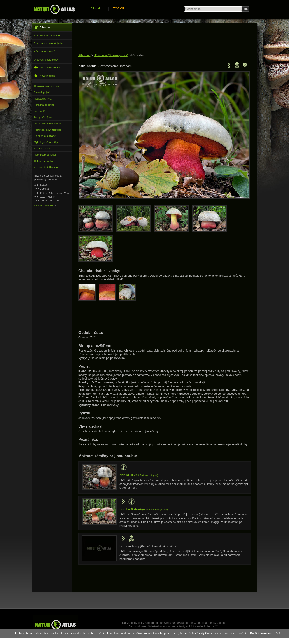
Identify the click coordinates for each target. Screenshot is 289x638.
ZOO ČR (118, 8)
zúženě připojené (125, 382)
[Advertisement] (160, 39)
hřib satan (137, 55)
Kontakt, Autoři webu (46, 167)
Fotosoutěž (40, 111)
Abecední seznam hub (47, 35)
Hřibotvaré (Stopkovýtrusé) (111, 55)
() (138, 475)
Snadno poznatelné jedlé (48, 43)
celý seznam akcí (44, 205)
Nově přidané (44, 75)
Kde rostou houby (47, 67)
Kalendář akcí (42, 148)
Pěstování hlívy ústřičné (47, 129)
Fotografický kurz (44, 117)
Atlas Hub (97, 8)
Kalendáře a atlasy (44, 136)
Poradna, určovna (44, 104)
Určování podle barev (46, 59)
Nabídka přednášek (45, 154)
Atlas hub (84, 55)
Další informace (260, 633)
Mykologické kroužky (46, 142)
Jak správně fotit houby (47, 123)
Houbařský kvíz (43, 98)
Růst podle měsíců (44, 51)
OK (277, 633)
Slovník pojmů (42, 92)
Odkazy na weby (43, 161)
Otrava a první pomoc (46, 86)
